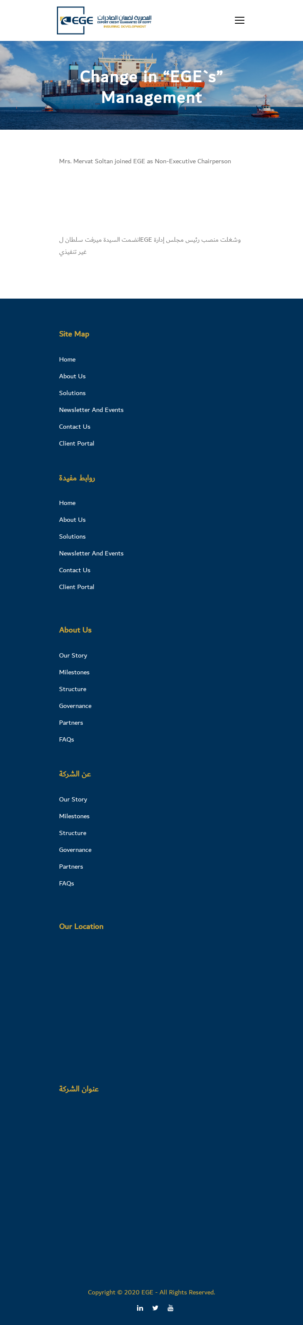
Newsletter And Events (91, 409)
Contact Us (75, 426)
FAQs (66, 739)
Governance (75, 705)
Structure (72, 689)
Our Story (73, 655)
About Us (72, 376)
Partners (71, 722)
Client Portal (76, 443)
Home (67, 359)
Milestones (74, 672)
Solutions (72, 393)
